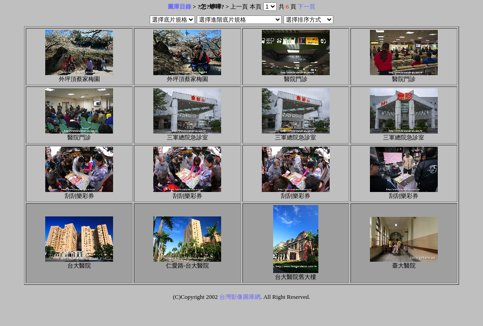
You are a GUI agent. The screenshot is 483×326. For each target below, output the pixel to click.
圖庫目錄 (179, 6)
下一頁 (306, 6)
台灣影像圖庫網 (239, 296)
